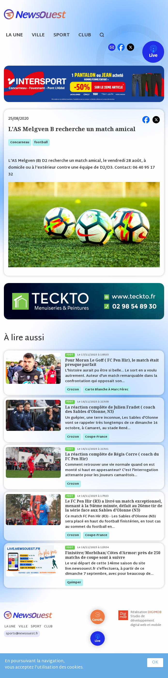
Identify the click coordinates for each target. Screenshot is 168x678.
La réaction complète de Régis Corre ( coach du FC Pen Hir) (112, 456)
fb (121, 47)
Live (148, 47)
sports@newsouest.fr (22, 634)
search (104, 36)
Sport (61, 35)
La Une (14, 35)
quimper (74, 582)
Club (84, 35)
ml (111, 47)
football (41, 142)
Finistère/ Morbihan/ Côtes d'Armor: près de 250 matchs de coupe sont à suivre (112, 555)
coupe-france (96, 437)
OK (155, 662)
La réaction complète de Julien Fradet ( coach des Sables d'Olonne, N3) (110, 409)
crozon (73, 390)
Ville (38, 35)
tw (130, 47)
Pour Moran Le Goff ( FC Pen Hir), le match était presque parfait (112, 362)
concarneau (19, 142)
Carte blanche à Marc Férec (106, 390)
